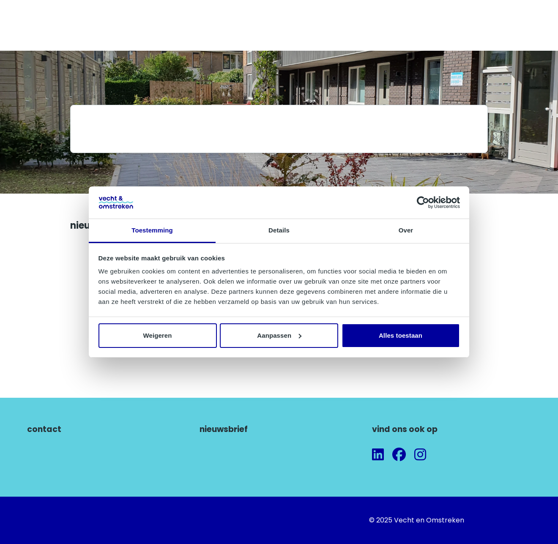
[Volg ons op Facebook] (399, 455)
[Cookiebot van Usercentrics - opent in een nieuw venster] (423, 202)
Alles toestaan (400, 335)
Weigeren (157, 335)
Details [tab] (279, 230)
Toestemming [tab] (152, 230)
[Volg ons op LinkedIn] (378, 455)
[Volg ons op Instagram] (420, 455)
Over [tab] (406, 230)
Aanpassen (279, 335)
